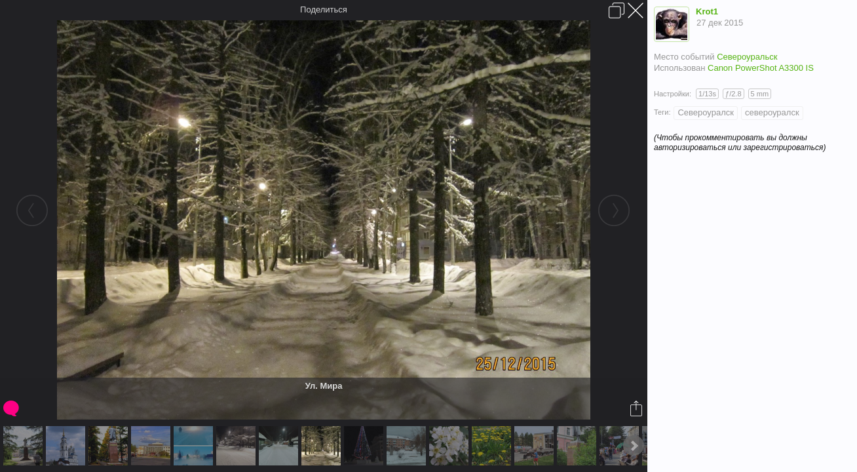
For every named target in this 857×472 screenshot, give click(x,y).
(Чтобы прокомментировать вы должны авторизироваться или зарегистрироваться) (740, 142)
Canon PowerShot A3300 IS (761, 68)
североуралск (772, 112)
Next (633, 445)
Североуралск (705, 112)
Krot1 (707, 11)
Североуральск (747, 57)
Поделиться (323, 9)
